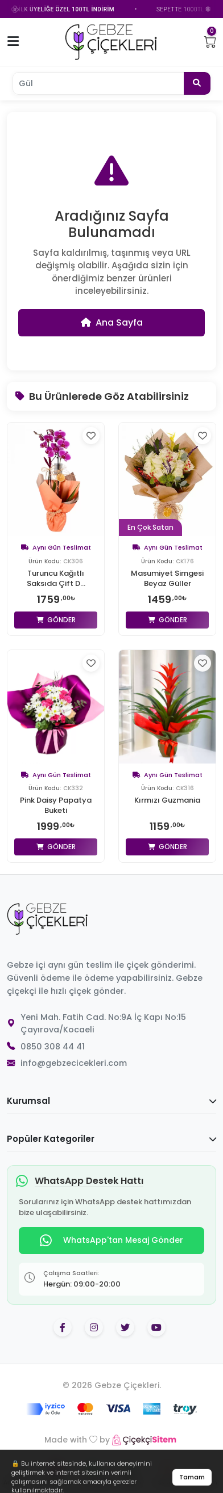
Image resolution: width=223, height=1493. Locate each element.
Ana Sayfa (112, 322)
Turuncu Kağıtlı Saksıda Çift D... (56, 578)
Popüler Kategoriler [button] (111, 1139)
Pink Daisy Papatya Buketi (56, 805)
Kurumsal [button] (111, 1101)
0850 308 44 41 (52, 1046)
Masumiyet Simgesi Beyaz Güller (167, 578)
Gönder (56, 620)
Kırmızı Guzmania (167, 800)
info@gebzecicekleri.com (73, 1063)
